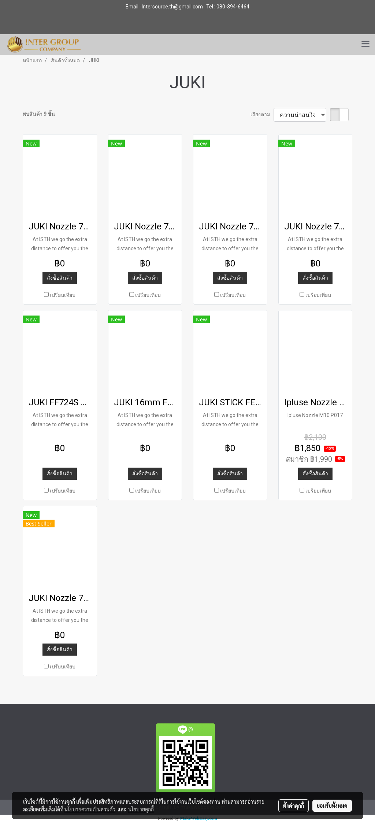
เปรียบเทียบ (62, 295)
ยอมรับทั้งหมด (332, 805)
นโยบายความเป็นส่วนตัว (89, 809)
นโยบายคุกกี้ (141, 809)
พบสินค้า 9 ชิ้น (39, 114)
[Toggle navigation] (365, 44)
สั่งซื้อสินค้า (60, 278)
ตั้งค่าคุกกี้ (293, 805)
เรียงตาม (262, 114)
